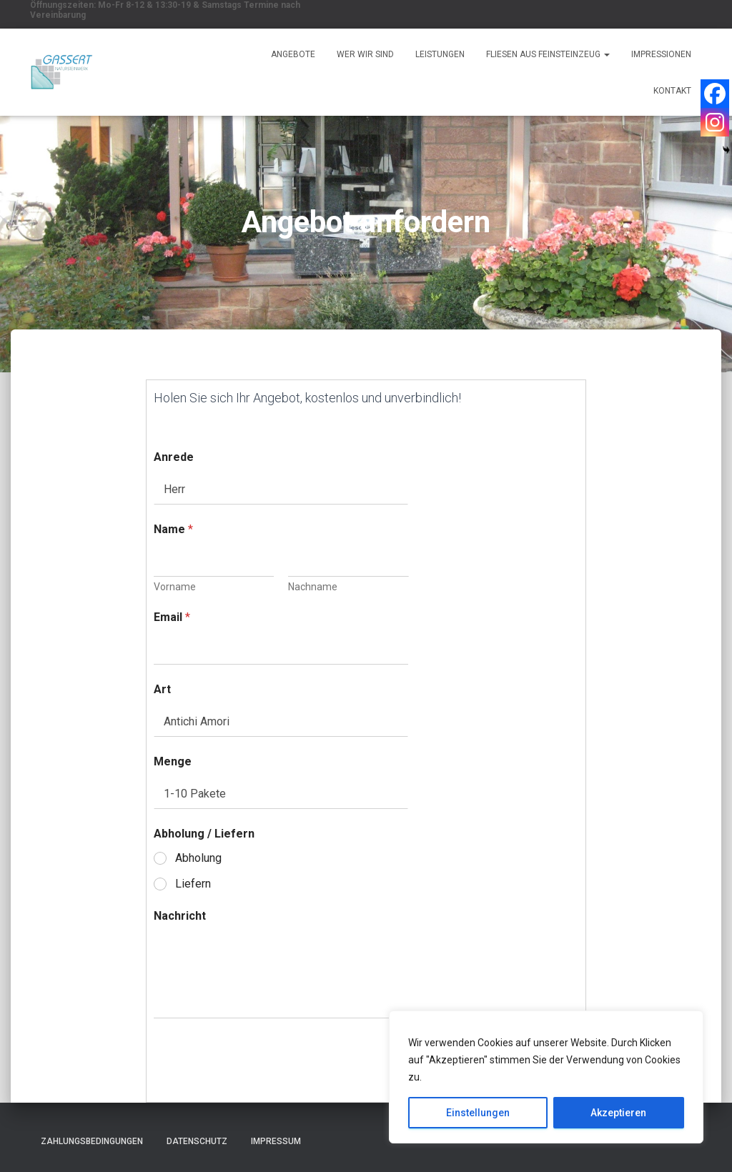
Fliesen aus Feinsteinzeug (548, 54)
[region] (546, 1076)
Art (162, 689)
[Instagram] (715, 122)
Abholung (198, 858)
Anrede (174, 457)
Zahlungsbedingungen (92, 1141)
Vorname (175, 586)
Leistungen (440, 54)
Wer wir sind (365, 54)
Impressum (276, 1141)
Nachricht (180, 916)
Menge (173, 761)
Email (172, 617)
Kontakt (672, 91)
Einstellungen (478, 1112)
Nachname (312, 586)
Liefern (193, 883)
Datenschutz (197, 1141)
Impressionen (661, 54)
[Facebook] (715, 93)
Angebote (293, 54)
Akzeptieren (618, 1112)
